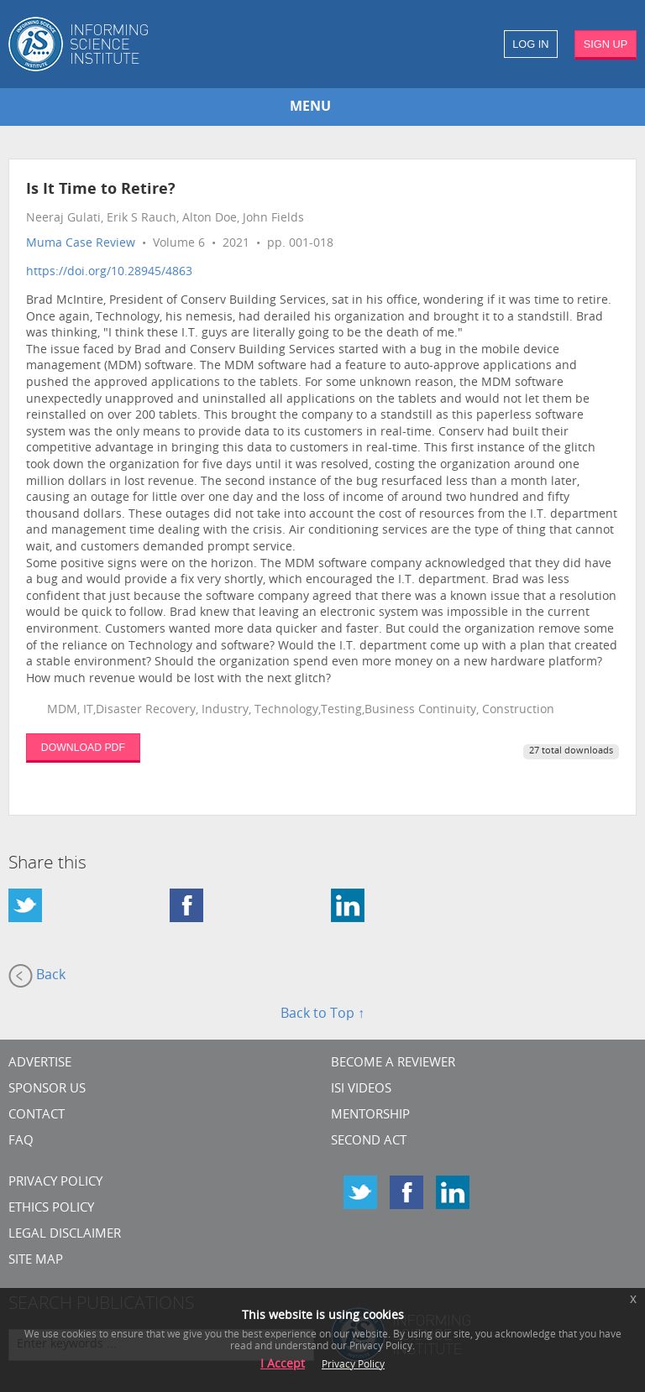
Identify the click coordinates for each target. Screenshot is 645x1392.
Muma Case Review (80, 243)
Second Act (368, 1141)
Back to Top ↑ (322, 1014)
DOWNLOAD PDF (83, 747)
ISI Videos (361, 1089)
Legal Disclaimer (64, 1234)
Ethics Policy (51, 1208)
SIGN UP (606, 44)
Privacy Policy (55, 1182)
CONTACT (36, 1115)
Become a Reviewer (393, 1063)
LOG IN (530, 44)
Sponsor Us (47, 1089)
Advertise (39, 1063)
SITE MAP (35, 1260)
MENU (310, 107)
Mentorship (370, 1115)
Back (37, 976)
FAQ (21, 1141)
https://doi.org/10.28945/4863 (109, 272)
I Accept (282, 1364)
